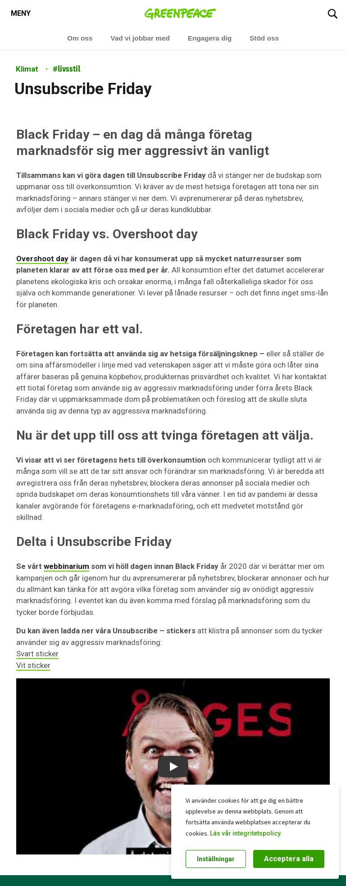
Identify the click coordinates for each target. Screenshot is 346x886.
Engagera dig (210, 38)
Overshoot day (42, 258)
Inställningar (216, 859)
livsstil (66, 68)
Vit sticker (33, 665)
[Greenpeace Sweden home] (180, 13)
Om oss (79, 38)
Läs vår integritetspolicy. (246, 833)
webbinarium (66, 566)
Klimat (27, 68)
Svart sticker (37, 653)
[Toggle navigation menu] (20, 13)
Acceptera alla (289, 858)
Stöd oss (264, 38)
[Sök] (332, 13)
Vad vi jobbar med (139, 38)
